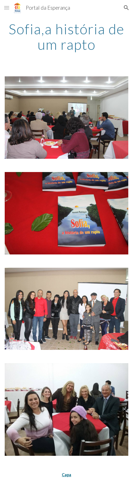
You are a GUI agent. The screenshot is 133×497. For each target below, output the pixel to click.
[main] (67, 36)
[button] (6, 7)
